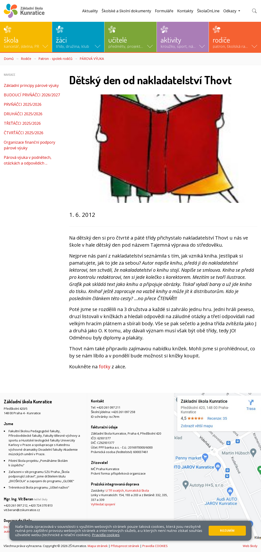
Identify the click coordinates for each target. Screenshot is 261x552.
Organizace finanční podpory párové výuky (29, 145)
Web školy (250, 546)
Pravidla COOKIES (155, 546)
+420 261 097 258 (123, 412)
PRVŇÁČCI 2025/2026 (22, 104)
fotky (104, 366)
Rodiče (26, 58)
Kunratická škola (137, 490)
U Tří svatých (115, 490)
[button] (26, 37)
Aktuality (90, 10)
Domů (9, 58)
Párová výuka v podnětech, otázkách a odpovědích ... (27, 160)
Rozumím (227, 531)
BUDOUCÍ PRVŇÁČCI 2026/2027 (32, 95)
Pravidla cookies (106, 534)
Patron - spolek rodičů (55, 58)
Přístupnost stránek (125, 546)
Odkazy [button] (230, 10)
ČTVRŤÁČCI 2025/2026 (23, 132)
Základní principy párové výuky (31, 85)
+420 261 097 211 (108, 407)
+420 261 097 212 (15, 505)
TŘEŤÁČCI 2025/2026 (22, 123)
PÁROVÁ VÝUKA (92, 58)
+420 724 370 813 (41, 505)
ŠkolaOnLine (208, 10)
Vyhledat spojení (103, 504)
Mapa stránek (98, 546)
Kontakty (185, 10)
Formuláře (164, 10)
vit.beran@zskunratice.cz (22, 510)
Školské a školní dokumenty (126, 10)
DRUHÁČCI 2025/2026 (23, 113)
